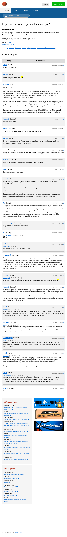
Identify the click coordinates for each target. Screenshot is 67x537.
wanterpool (7, 255)
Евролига (18, 48)
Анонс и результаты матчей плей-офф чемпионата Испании (16, 442)
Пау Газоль (32, 48)
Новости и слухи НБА (11, 487)
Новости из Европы (10, 478)
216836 (5, 388)
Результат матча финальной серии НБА (16, 453)
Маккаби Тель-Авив (10, 491)
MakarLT (6, 160)
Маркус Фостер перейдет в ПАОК (15, 431)
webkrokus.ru (19, 532)
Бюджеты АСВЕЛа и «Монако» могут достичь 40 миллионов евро (16, 460)
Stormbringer (8, 338)
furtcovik (6, 119)
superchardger (8, 223)
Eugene (11, 42)
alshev (5, 150)
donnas (5, 74)
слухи (53, 48)
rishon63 (6, 85)
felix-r (5, 65)
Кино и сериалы (9, 495)
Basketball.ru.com (8, 44)
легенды (25, 48)
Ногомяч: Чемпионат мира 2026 (14, 474)
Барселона (10, 48)
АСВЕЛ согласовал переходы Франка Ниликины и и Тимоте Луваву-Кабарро (16, 424)
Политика (7, 482)
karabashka (7, 129)
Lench (5, 307)
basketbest (6, 244)
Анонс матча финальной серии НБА (15, 419)
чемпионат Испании (44, 48)
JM (4, 203)
